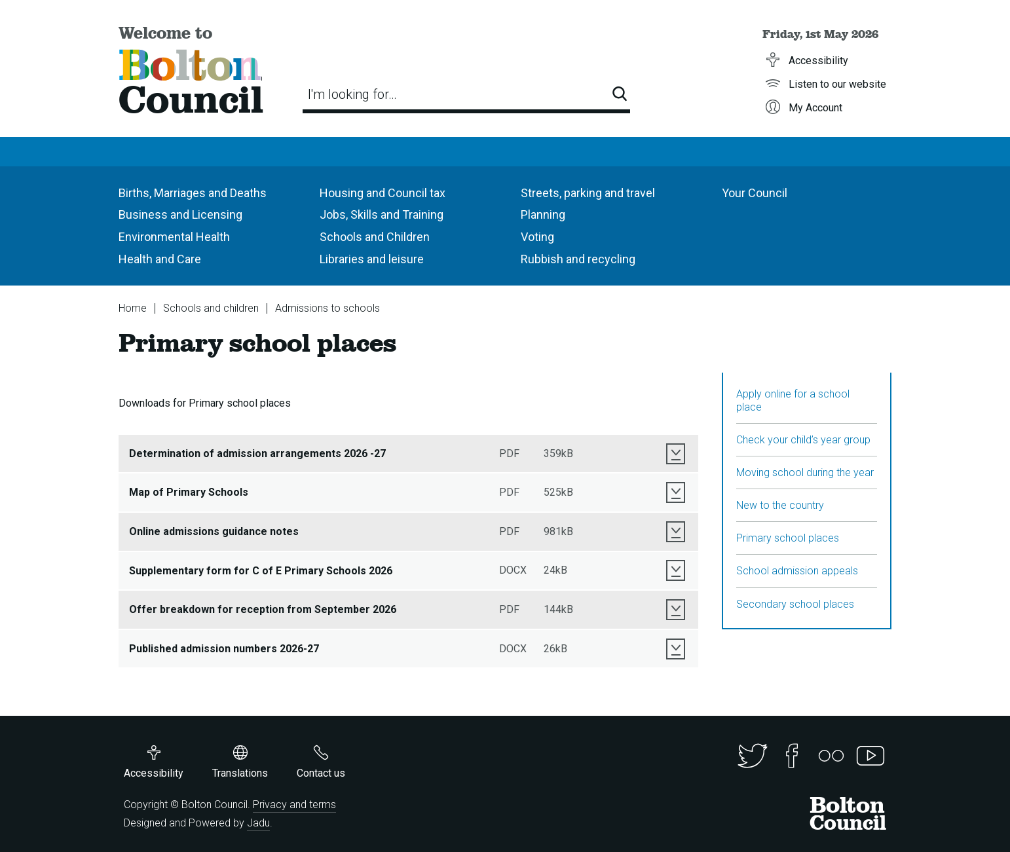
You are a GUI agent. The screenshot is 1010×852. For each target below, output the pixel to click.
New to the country (780, 505)
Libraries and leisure (372, 259)
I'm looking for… (352, 94)
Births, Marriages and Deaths (193, 193)
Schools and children (211, 308)
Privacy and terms (294, 804)
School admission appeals (797, 571)
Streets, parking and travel (588, 193)
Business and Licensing (180, 214)
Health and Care (160, 259)
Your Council (754, 193)
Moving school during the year (805, 472)
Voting (537, 237)
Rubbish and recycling (578, 259)
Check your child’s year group (803, 440)
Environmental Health (174, 237)
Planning (543, 214)
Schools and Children (375, 237)
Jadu (258, 823)
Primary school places (787, 538)
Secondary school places (795, 604)
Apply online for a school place (793, 400)
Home (133, 308)
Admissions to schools (327, 308)
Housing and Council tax (382, 193)
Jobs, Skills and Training (381, 214)
